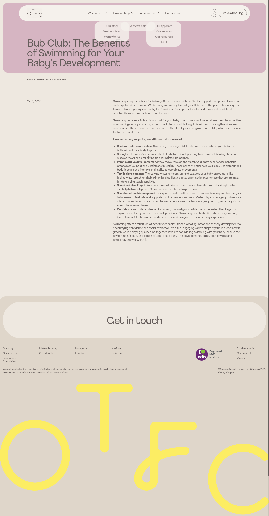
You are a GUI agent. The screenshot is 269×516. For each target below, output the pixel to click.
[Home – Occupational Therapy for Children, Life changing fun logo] (34, 13)
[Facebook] (81, 353)
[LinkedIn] (116, 353)
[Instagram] (81, 348)
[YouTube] (116, 348)
